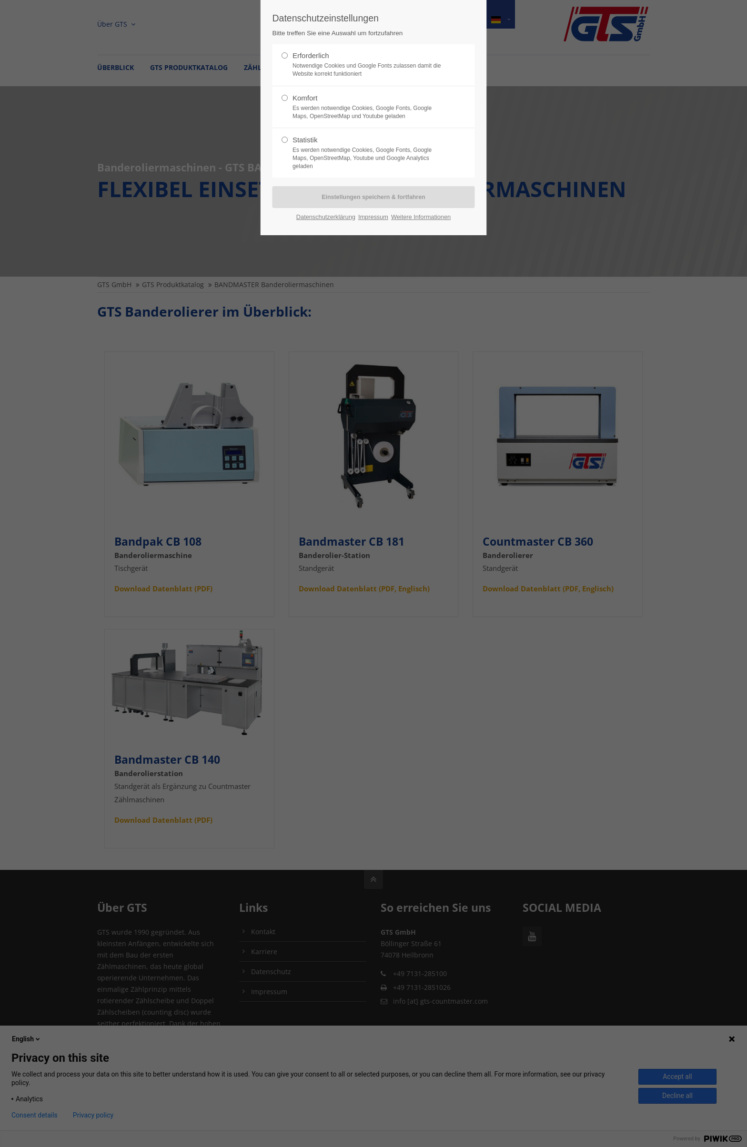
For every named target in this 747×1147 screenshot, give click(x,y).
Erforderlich (370, 64)
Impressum (373, 216)
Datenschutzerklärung (325, 216)
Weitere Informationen (421, 216)
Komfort (370, 107)
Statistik (370, 153)
